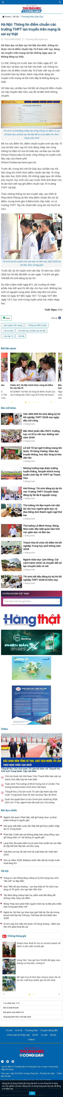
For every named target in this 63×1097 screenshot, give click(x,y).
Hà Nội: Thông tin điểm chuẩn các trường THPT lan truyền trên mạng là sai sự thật (30, 29)
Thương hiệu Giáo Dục (32, 16)
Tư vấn (44, 1034)
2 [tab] (29, 402)
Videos (31, 1039)
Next (51, 401)
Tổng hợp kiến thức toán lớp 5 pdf (17, 1017)
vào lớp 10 (8, 336)
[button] (60, 2)
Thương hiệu (31, 1030)
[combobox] (31, 601)
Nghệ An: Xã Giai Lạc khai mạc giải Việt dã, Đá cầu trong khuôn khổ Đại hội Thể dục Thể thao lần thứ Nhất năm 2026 (31, 915)
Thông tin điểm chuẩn (37, 325)
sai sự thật (8, 330)
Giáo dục (11, 1003)
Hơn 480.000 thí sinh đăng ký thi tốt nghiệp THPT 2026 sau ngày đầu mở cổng (41, 417)
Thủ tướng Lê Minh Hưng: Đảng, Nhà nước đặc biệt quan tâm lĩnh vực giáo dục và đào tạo (41, 529)
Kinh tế (18, 1030)
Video (4, 728)
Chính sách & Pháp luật (18, 1034)
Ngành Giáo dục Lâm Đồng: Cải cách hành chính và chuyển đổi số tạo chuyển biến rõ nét (42, 562)
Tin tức (9, 1030)
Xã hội (16, 16)
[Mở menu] (2, 2)
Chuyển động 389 (49, 1030)
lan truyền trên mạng (13, 325)
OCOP (35, 1034)
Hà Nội (21, 336)
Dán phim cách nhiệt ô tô (13, 1012)
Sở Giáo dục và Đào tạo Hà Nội (32, 330)
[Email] (13, 1061)
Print (6, 317)
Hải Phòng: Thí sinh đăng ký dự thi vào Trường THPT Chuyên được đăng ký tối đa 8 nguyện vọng (42, 491)
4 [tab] (37, 402)
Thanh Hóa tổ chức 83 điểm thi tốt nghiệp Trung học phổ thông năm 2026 (42, 546)
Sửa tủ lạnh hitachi (11, 1008)
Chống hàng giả (16, 935)
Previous (11, 401)
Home (6, 16)
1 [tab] (25, 402)
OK (32, 1093)
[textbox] (31, 601)
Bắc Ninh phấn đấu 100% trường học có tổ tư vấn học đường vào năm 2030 (41, 434)
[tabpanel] (33, 377)
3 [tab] (33, 402)
